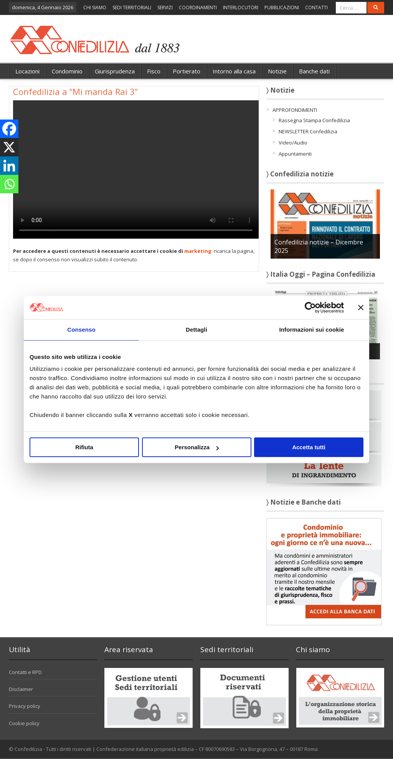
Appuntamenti (295, 153)
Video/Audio (293, 142)
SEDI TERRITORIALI (131, 7)
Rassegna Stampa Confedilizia (314, 120)
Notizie (277, 71)
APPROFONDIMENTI (294, 109)
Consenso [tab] (81, 329)
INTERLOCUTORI (240, 7)
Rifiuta (84, 447)
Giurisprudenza (115, 71)
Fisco (153, 71)
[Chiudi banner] (360, 307)
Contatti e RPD (25, 672)
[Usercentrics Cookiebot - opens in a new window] (310, 307)
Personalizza (197, 447)
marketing (197, 250)
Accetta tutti (308, 447)
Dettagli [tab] (196, 329)
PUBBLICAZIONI (281, 7)
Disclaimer (21, 689)
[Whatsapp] (9, 184)
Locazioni (27, 71)
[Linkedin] (9, 165)
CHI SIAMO (94, 7)
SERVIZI (165, 7)
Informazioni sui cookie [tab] (311, 329)
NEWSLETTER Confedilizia (308, 131)
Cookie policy (24, 723)
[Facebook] (9, 129)
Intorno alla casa (234, 71)
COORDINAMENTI (198, 7)
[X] (9, 147)
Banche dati (314, 71)
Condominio (67, 71)
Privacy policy (24, 706)
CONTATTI (316, 7)
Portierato (186, 71)
